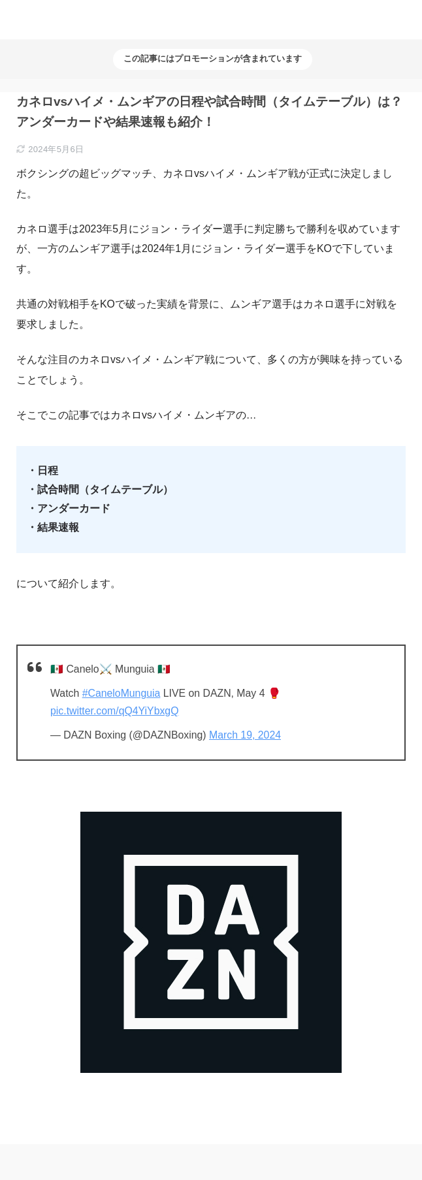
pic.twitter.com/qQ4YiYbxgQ (114, 710)
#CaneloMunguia (121, 693)
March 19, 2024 (245, 735)
